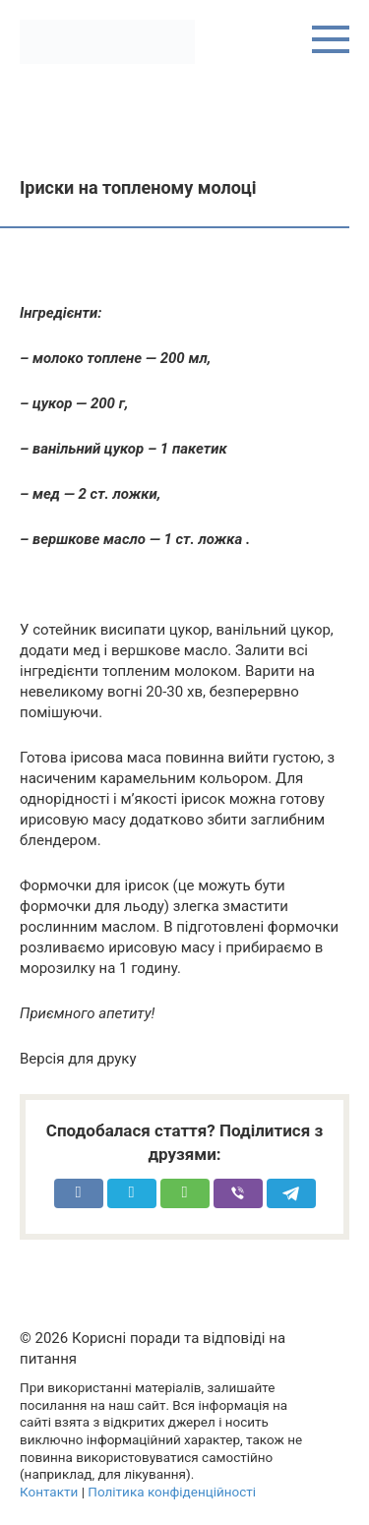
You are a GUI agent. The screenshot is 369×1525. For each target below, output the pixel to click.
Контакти (49, 1491)
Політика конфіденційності (172, 1491)
